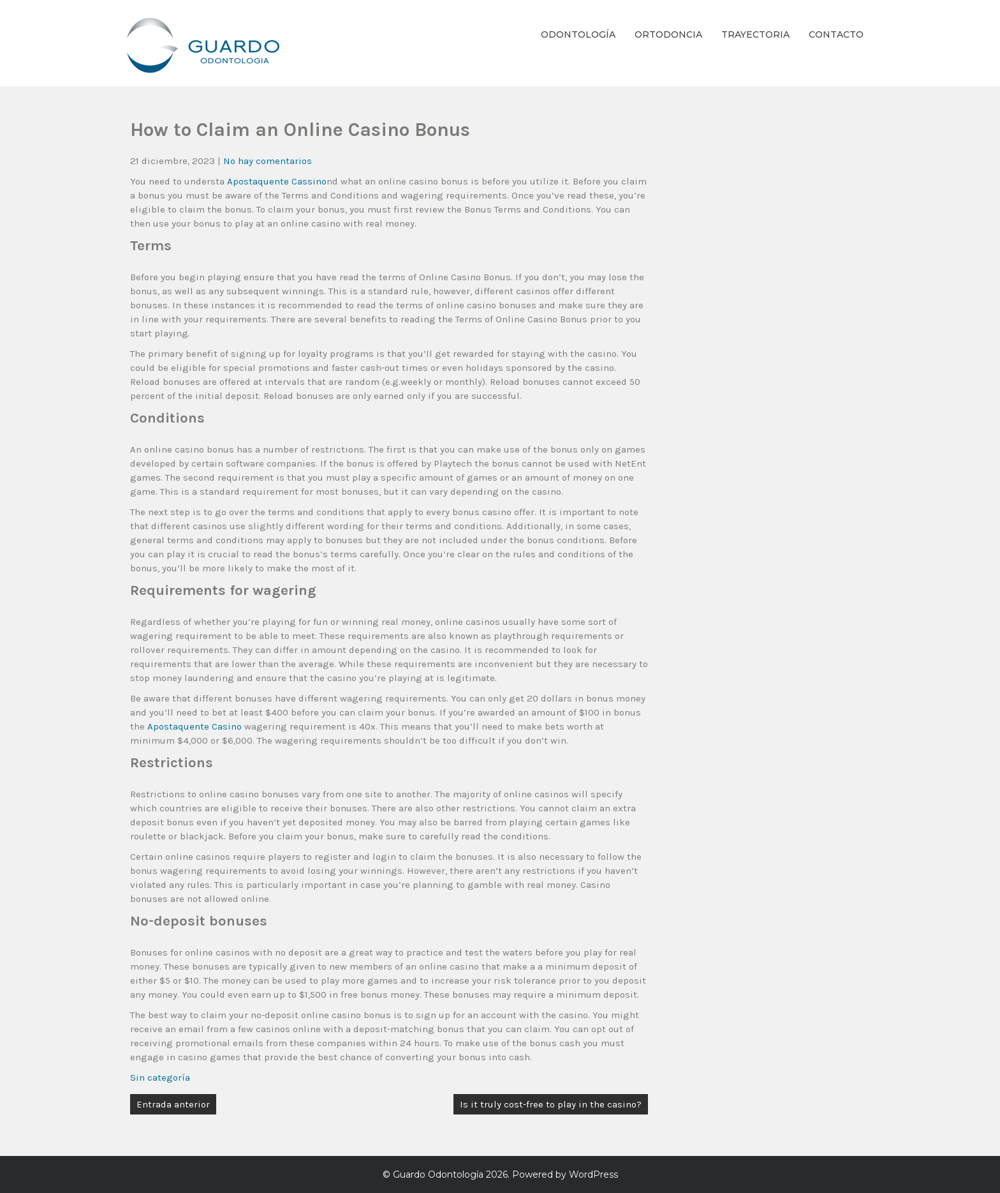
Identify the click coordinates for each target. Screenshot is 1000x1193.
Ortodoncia (668, 34)
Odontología (578, 34)
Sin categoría (160, 1077)
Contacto (836, 34)
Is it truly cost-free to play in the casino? (551, 1104)
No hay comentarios (267, 161)
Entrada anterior (173, 1104)
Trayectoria (755, 34)
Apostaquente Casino (194, 726)
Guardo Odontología (438, 1174)
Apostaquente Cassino (277, 181)
